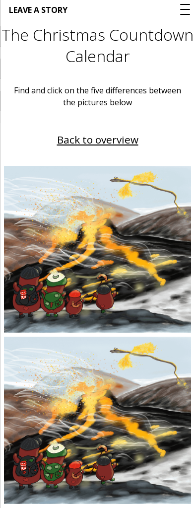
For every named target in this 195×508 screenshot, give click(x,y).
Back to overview (97, 139)
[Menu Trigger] (185, 9)
